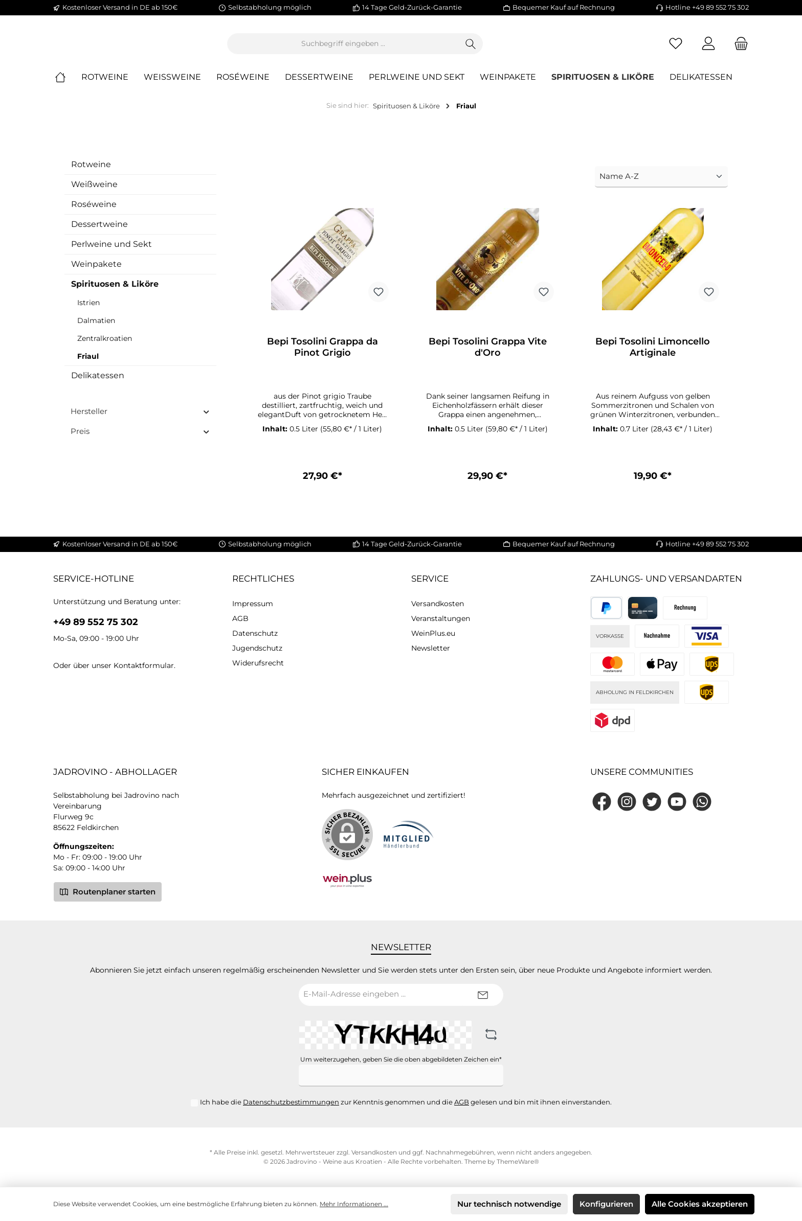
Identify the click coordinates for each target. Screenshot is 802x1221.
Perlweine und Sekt (111, 252)
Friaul (88, 364)
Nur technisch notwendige (509, 1204)
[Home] (68, 86)
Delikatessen (97, 383)
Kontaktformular (144, 665)
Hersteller (140, 419)
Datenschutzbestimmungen (291, 1102)
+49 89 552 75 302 (95, 622)
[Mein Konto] (708, 47)
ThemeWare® (518, 1161)
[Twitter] (651, 801)
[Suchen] (527, 47)
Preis (140, 439)
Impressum (252, 603)
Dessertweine (99, 232)
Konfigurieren (606, 1204)
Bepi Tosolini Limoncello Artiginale (652, 355)
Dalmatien (96, 328)
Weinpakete (96, 272)
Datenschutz (255, 633)
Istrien (88, 310)
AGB (240, 618)
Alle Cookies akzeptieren (700, 1204)
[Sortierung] (661, 185)
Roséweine (94, 212)
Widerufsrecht (258, 662)
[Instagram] (626, 801)
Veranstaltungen (440, 618)
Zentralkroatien (104, 346)
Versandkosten (437, 603)
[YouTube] (676, 801)
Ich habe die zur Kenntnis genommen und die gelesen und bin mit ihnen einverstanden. (406, 1102)
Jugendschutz (257, 648)
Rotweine (91, 172)
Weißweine (94, 192)
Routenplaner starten (107, 891)
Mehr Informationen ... (354, 1204)
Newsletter (430, 648)
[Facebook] (601, 801)
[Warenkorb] (738, 47)
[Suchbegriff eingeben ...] (399, 47)
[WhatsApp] (702, 801)
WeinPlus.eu (433, 633)
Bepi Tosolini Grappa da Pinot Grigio (322, 355)
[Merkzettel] (675, 47)
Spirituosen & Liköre (115, 292)
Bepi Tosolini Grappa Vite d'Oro (488, 355)
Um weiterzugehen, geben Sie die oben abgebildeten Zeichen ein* (401, 1059)
